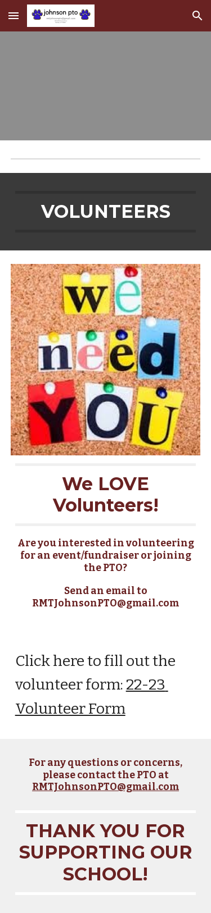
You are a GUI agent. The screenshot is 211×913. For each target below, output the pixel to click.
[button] (13, 15)
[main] (106, 211)
